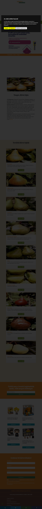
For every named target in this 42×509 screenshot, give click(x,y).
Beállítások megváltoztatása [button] (21, 28)
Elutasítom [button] (12, 28)
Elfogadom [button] (7, 28)
